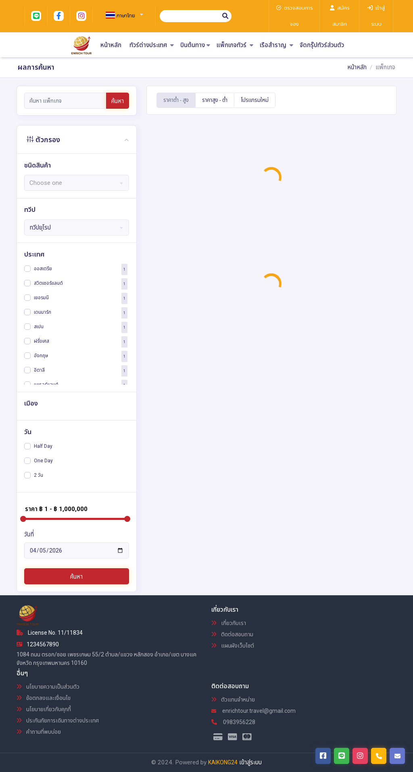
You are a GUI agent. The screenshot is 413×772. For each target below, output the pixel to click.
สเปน (39, 326)
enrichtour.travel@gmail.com (253, 711)
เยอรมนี (41, 297)
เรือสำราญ (276, 45)
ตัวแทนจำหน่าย (233, 699)
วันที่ (29, 534)
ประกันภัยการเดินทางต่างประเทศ (58, 720)
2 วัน (38, 475)
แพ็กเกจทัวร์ (235, 45)
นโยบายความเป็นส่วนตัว (48, 686)
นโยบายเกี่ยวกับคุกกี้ (44, 709)
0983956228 (233, 722)
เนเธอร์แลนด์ (46, 384)
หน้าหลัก (110, 45)
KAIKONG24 (223, 762)
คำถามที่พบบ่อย (39, 732)
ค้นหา (117, 101)
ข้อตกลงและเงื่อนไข (44, 698)
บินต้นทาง (195, 45)
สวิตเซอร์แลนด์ (48, 283)
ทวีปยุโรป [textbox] (40, 227)
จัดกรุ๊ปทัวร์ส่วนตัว (322, 45)
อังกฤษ (41, 355)
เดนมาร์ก (42, 312)
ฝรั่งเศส (41, 341)
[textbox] (121, 16)
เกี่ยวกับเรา (228, 623)
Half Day (43, 446)
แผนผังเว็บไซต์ (232, 645)
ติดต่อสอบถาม (232, 634)
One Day (43, 461)
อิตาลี (39, 370)
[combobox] (121, 12)
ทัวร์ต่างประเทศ (151, 45)
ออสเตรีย (43, 268)
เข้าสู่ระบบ (250, 762)
